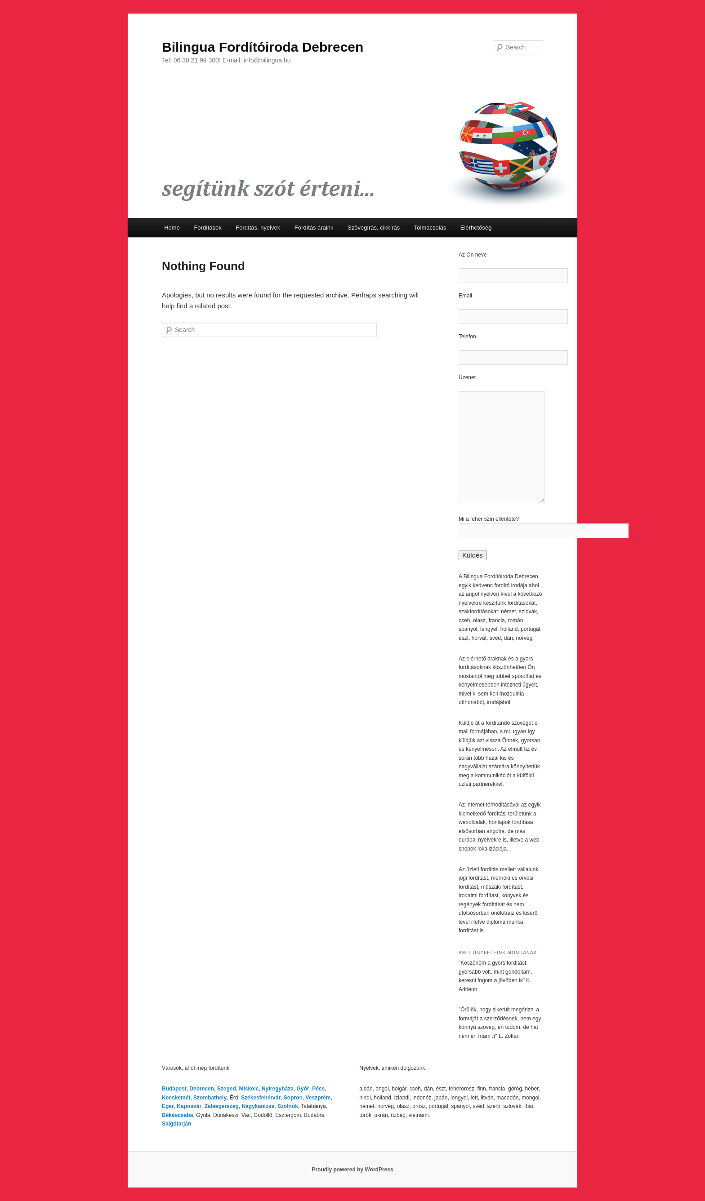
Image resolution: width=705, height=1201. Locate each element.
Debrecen (201, 1089)
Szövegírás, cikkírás (374, 227)
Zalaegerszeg (222, 1106)
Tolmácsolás (430, 227)
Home (172, 227)
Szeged (226, 1089)
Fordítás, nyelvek (258, 227)
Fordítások (207, 227)
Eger (168, 1106)
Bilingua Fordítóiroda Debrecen (262, 47)
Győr (302, 1089)
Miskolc (249, 1089)
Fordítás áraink (314, 227)
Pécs (318, 1089)
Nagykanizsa (257, 1106)
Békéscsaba (177, 1115)
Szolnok (287, 1106)
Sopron (293, 1098)
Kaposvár (189, 1106)
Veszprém (317, 1098)
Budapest (174, 1089)
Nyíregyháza (278, 1089)
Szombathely (210, 1098)
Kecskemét (176, 1098)
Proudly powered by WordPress (352, 1169)
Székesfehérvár (261, 1098)
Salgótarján (176, 1124)
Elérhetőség (475, 227)
